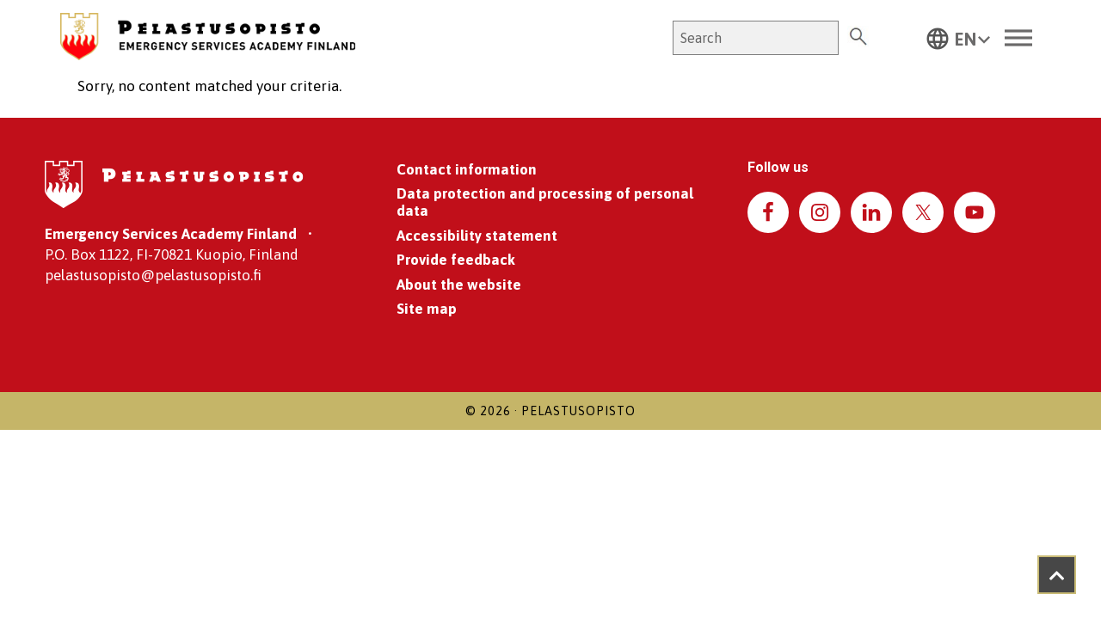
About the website (459, 284)
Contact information (467, 169)
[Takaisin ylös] (1056, 574)
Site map (427, 308)
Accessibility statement (477, 235)
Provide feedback (456, 259)
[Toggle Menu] (1018, 38)
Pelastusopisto (578, 411)
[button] (958, 38)
